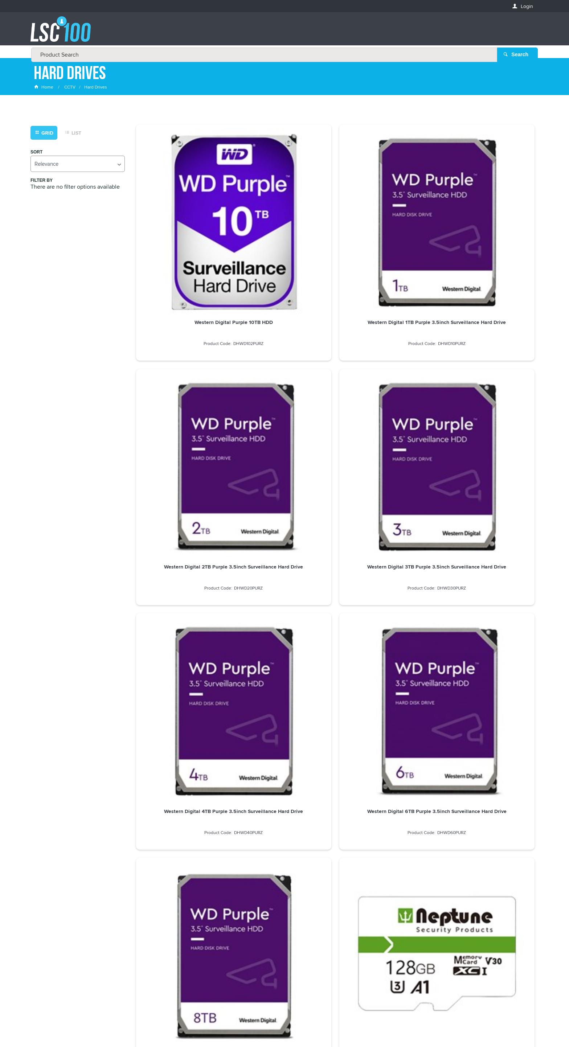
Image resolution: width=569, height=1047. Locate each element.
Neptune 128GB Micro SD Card (487, 365)
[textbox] (282, 33)
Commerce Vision (349, 1026)
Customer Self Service (300, 1026)
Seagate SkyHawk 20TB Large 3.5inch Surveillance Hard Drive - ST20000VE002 (284, 514)
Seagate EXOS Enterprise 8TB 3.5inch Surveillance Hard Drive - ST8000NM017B (487, 514)
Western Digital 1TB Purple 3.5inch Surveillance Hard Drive (284, 225)
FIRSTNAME (47, 912)
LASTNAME (46, 938)
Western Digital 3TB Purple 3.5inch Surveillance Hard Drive (487, 225)
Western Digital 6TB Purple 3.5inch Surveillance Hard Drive (284, 368)
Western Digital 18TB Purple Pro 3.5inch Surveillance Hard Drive (487, 654)
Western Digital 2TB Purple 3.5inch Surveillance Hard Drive (386, 225)
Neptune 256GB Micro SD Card (182, 508)
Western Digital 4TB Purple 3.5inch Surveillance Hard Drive (183, 368)
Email (41, 885)
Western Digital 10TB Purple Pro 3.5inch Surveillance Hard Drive (183, 654)
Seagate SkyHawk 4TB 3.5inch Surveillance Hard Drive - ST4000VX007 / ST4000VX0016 (386, 514)
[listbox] (77, 165)
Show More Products (339, 702)
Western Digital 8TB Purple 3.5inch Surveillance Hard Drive (386, 368)
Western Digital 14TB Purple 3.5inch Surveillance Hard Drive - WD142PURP (386, 656)
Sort (36, 153)
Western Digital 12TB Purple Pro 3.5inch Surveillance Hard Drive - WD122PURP (284, 656)
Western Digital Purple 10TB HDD (183, 222)
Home (44, 89)
